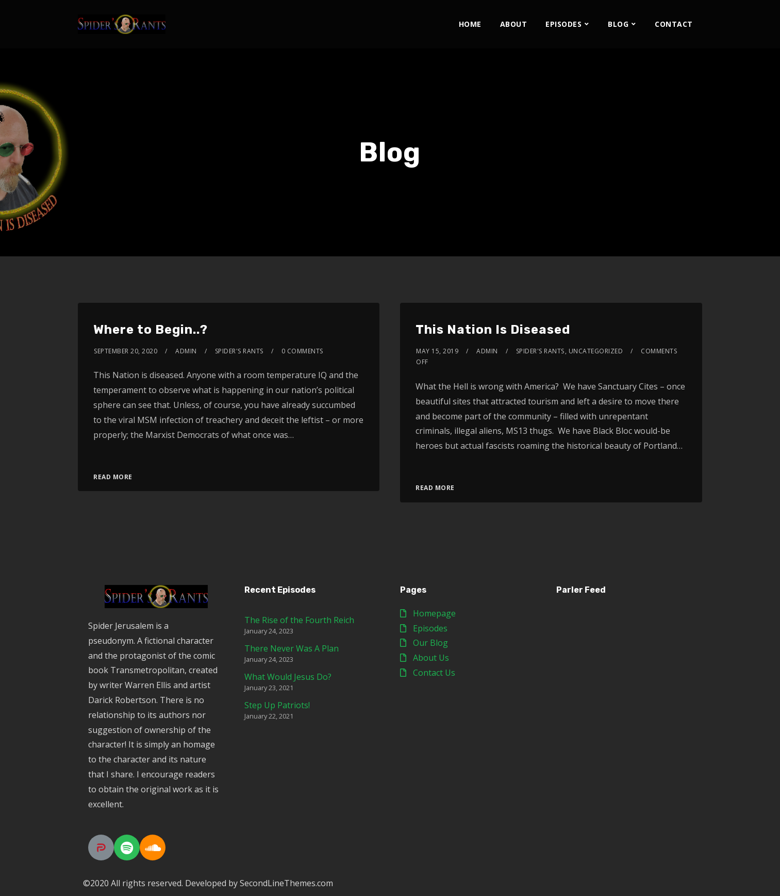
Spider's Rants (239, 351)
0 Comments (302, 351)
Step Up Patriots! (277, 705)
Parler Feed (581, 590)
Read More (112, 477)
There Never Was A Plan (291, 648)
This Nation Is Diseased (493, 329)
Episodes (563, 24)
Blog (618, 24)
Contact (674, 24)
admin (186, 351)
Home (470, 24)
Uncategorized (596, 351)
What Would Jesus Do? (287, 676)
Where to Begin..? (150, 329)
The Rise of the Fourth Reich (299, 620)
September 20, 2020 (125, 351)
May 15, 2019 (437, 351)
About (513, 24)
